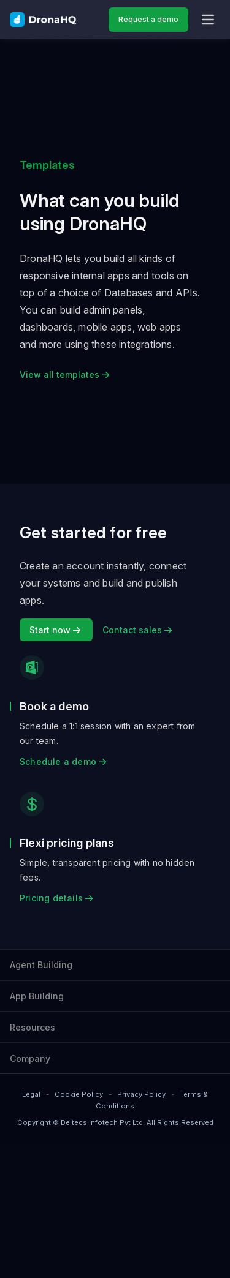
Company (30, 1058)
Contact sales (137, 630)
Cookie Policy (79, 1094)
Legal (31, 1094)
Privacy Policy (141, 1094)
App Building (37, 996)
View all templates (64, 374)
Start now (56, 630)
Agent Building (41, 965)
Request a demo (148, 19)
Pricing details (56, 898)
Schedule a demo (63, 761)
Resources (32, 1027)
